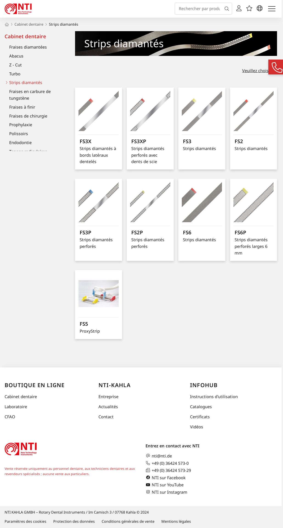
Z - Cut (15, 65)
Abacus (16, 56)
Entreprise (108, 396)
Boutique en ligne (34, 385)
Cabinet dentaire (25, 36)
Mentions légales (176, 521)
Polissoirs (18, 133)
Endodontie (20, 142)
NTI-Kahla (114, 385)
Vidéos (196, 427)
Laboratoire (16, 406)
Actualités (108, 406)
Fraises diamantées (28, 47)
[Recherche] (228, 8)
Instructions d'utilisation (214, 396)
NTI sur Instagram (166, 492)
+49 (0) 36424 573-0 (167, 463)
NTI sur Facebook (166, 477)
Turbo (14, 74)
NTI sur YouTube (165, 484)
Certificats (200, 416)
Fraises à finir (22, 107)
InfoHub (204, 385)
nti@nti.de (159, 455)
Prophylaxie (20, 124)
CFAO (10, 416)
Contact (106, 416)
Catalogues (201, 406)
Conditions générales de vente (128, 521)
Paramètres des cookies (25, 521)
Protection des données (74, 521)
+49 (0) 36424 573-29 (168, 470)
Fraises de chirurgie (28, 116)
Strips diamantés (25, 82)
